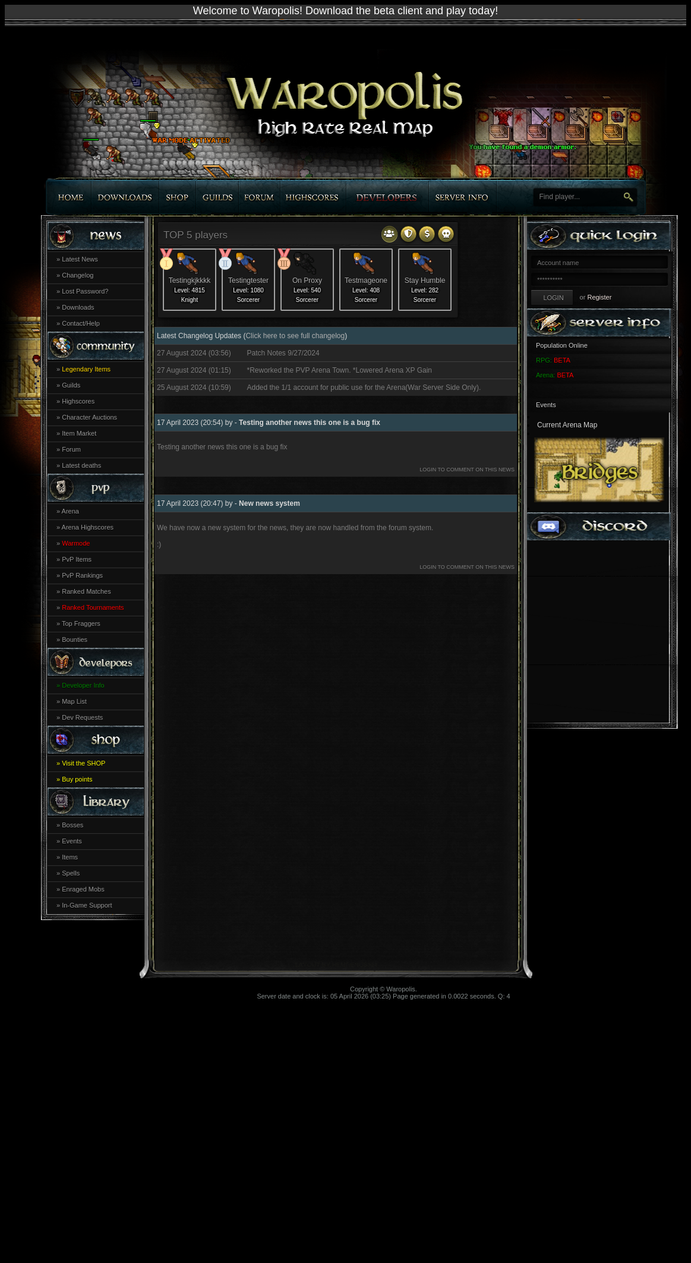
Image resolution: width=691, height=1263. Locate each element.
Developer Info (83, 685)
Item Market (79, 433)
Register (599, 297)
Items (70, 857)
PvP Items (76, 559)
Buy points (77, 779)
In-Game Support (87, 905)
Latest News (80, 259)
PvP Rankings (82, 575)
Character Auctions (89, 417)
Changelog (77, 275)
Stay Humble (425, 280)
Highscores (78, 401)
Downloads (78, 307)
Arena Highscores (87, 527)
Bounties (74, 639)
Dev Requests (82, 717)
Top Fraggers (81, 623)
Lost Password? (85, 291)
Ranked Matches (86, 591)
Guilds (71, 385)
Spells (71, 873)
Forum (71, 449)
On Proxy (307, 280)
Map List (74, 701)
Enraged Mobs (83, 889)
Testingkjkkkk (190, 280)
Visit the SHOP (83, 763)
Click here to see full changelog (295, 336)
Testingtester (248, 280)
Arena (70, 511)
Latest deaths (81, 465)
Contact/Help (81, 323)
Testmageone (366, 280)
